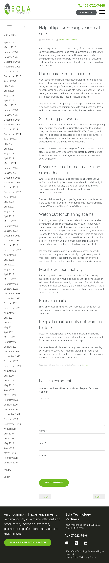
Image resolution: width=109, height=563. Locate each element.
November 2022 (12, 240)
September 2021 (12, 308)
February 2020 (11, 400)
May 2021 (9, 327)
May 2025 (9, 95)
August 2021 (10, 313)
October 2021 (11, 303)
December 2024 (12, 119)
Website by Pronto (87, 557)
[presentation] (60, 471)
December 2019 (12, 409)
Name (43, 430)
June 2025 (9, 90)
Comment (44, 398)
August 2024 (10, 139)
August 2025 (10, 81)
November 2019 (12, 414)
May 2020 (9, 385)
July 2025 (9, 86)
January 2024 (11, 173)
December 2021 (12, 293)
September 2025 (12, 76)
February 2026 (11, 52)
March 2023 (10, 221)
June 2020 (9, 380)
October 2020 (11, 361)
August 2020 (10, 371)
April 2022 (9, 274)
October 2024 (11, 129)
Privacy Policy (71, 557)
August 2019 (10, 429)
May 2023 (9, 211)
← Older (45, 496)
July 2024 (9, 144)
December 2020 (12, 351)
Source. (85, 365)
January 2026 (11, 57)
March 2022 (10, 279)
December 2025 (12, 62)
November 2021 (12, 298)
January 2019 (11, 462)
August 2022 (10, 255)
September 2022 (12, 250)
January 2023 (11, 231)
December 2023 (12, 177)
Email (42, 443)
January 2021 (11, 346)
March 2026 (10, 47)
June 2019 (9, 438)
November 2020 (12, 356)
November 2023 (12, 182)
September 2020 (12, 366)
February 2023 (11, 226)
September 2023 (12, 192)
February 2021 (11, 342)
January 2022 (11, 288)
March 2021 (10, 337)
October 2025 (11, 71)
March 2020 (10, 395)
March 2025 (10, 105)
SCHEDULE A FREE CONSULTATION (28, 542)
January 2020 (11, 404)
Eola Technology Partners (67, 40)
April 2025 (9, 100)
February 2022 (11, 284)
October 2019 (11, 419)
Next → (99, 496)
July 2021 (9, 317)
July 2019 (9, 433)
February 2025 (11, 110)
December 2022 (12, 235)
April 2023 (9, 216)
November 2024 (12, 124)
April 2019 (9, 448)
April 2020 (9, 390)
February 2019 (11, 457)
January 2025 (11, 115)
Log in (7, 477)
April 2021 (9, 332)
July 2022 (9, 259)
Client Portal (86, 12)
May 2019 (9, 443)
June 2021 (9, 322)
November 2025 (12, 66)
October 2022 (11, 245)
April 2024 (9, 158)
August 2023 (10, 197)
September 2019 (12, 424)
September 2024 (12, 134)
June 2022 (9, 264)
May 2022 (9, 269)
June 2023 (9, 206)
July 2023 (9, 202)
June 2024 (9, 148)
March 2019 (10, 453)
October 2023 (11, 187)
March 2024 (10, 163)
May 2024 (9, 153)
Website (43, 455)
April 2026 (9, 42)
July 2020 (9, 375)
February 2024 (11, 168)
